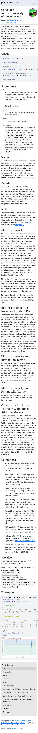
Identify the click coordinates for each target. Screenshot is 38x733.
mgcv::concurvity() (9, 41)
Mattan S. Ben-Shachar (8, 723)
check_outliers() (8, 582)
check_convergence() (9, 575)
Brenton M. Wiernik (7, 725)
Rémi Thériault (18, 725)
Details (5, 679)
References (7, 705)
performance (7, 2)
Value (5, 675)
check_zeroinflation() (10, 587)
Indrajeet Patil (20, 723)
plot (3, 635)
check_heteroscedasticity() (12, 577)
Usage (5, 669)
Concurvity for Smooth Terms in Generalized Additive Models (18, 700)
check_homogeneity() (9, 580)
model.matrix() (11, 97)
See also (6, 709)
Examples (6, 712)
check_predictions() (9, 584)
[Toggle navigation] (34, 3)
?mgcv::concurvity (12, 430)
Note (4, 682)
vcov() (9, 95)
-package (19, 225)
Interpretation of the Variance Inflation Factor (19, 689)
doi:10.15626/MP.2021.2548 (25, 541)
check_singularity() (26, 584)
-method (25, 222)
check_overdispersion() (25, 582)
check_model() (24, 580)
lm (6, 597)
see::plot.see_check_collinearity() (15, 561)
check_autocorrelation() (11, 572)
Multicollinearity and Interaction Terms (16, 693)
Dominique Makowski (26, 721)
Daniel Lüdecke (14, 721)
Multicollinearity (8, 686)
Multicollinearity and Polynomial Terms (17, 696)
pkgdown (13, 728)
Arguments (7, 672)
